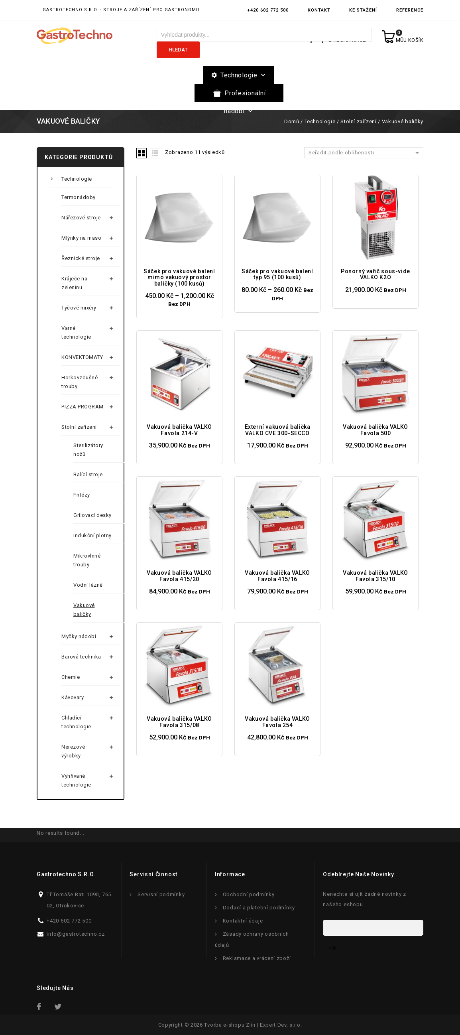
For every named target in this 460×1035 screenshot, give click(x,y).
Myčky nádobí (78, 636)
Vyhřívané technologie (76, 780)
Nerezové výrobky (73, 751)
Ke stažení (363, 10)
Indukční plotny (92, 535)
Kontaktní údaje (243, 921)
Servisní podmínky (161, 894)
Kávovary (72, 697)
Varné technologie (76, 332)
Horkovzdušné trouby (79, 382)
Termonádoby (78, 197)
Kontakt (319, 10)
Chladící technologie (76, 722)
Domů (291, 121)
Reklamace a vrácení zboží (257, 958)
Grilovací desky (92, 515)
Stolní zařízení (358, 121)
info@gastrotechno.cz (76, 934)
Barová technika (81, 657)
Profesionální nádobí (244, 95)
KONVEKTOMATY (82, 357)
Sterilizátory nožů (88, 449)
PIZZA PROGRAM (82, 407)
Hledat (178, 50)
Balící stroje (88, 474)
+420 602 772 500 (268, 10)
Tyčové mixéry (78, 308)
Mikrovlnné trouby (86, 560)
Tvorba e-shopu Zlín (229, 1025)
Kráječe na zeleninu (74, 283)
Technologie (243, 75)
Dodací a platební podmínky (259, 908)
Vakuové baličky (84, 609)
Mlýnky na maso (81, 238)
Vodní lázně (88, 585)
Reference (409, 10)
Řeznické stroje (80, 258)
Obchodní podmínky (249, 894)
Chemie (70, 677)
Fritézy (81, 495)
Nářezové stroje (81, 218)
